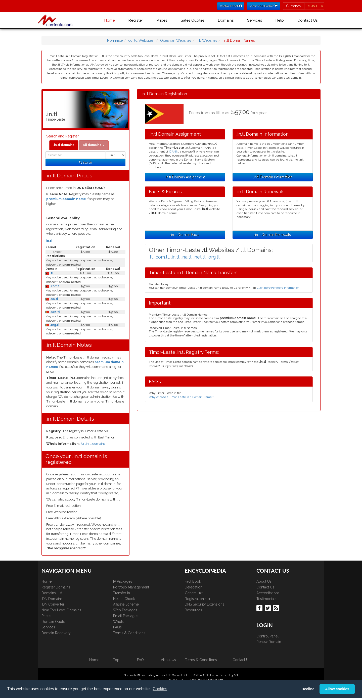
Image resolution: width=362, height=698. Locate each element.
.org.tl (54, 325)
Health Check (124, 599)
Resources (193, 610)
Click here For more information (278, 287)
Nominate (115, 40)
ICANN (173, 151)
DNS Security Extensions (204, 604)
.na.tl (53, 299)
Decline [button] (307, 689)
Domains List (51, 593)
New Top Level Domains (61, 610)
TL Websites (207, 40)
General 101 (194, 593)
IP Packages (122, 581)
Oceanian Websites (175, 40)
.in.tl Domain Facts (185, 235)
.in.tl (49, 241)
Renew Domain (268, 642)
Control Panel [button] (231, 6)
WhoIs (118, 622)
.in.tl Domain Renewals (272, 235)
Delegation (193, 587)
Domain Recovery (56, 633)
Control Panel (267, 636)
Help (280, 20)
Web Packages (125, 610)
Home (109, 20)
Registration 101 (197, 599)
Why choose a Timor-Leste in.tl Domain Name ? (181, 397)
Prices (162, 20)
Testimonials (266, 599)
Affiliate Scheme (126, 604)
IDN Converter (52, 604)
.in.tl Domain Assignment (185, 177)
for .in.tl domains (92, 443)
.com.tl (55, 286)
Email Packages (125, 616)
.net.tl (54, 312)
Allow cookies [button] (337, 689)
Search (85, 162)
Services (254, 20)
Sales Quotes (192, 20)
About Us (264, 581)
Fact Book (193, 581)
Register (135, 20)
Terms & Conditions (129, 633)
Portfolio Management (131, 587)
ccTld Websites (141, 40)
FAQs (117, 627)
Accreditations (268, 593)
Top (116, 660)
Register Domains (55, 587)
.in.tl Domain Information (272, 177)
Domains (226, 20)
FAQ (140, 660)
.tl (51, 273)
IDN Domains (52, 599)
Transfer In (121, 593)
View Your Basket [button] (264, 6)
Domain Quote (53, 622)
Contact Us (307, 20)
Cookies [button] (160, 689)
